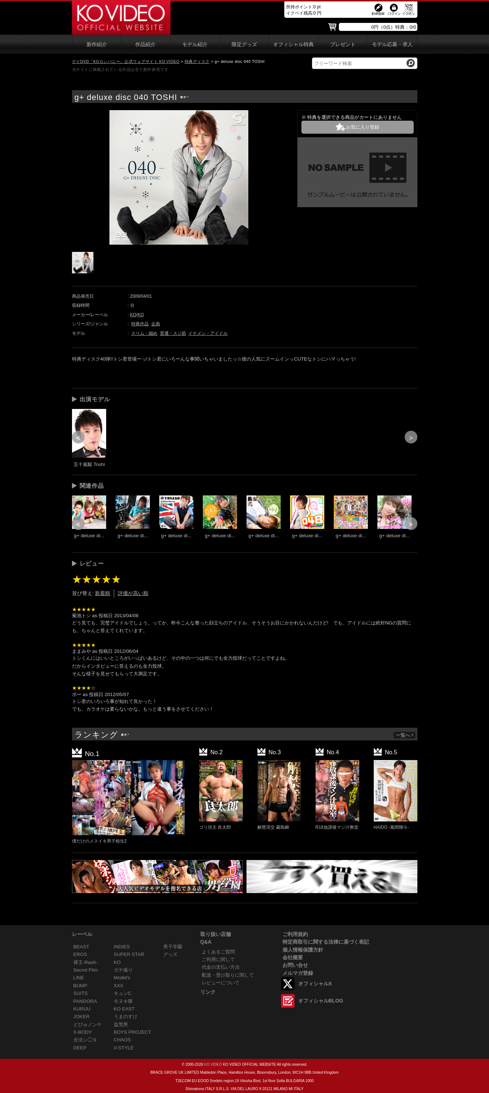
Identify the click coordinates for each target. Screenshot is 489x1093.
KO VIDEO (213, 1064)
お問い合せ (295, 965)
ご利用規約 (295, 934)
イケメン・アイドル (208, 333)
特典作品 (140, 323)
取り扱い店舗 (215, 934)
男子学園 (172, 946)
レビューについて (221, 982)
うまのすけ (125, 1016)
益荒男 (121, 1024)
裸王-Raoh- (85, 962)
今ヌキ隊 (123, 1001)
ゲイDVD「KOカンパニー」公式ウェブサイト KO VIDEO (126, 61)
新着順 (102, 593)
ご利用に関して (218, 959)
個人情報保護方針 (302, 950)
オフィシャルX (315, 983)
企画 (155, 323)
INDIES (122, 946)
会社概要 (292, 957)
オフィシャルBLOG (320, 1001)
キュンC (123, 993)
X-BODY (82, 1032)
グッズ (170, 954)
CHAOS (122, 1039)
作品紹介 (145, 44)
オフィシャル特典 (293, 44)
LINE (78, 977)
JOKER (81, 1016)
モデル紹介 (195, 44)
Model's (122, 977)
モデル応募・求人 (392, 44)
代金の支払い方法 (221, 967)
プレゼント (343, 44)
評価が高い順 (133, 593)
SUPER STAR (129, 954)
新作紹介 (97, 44)
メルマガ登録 (297, 973)
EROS (80, 954)
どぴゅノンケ (87, 1024)
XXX (119, 985)
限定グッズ (244, 44)
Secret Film (85, 970)
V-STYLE (124, 1047)
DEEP (80, 1047)
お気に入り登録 (362, 127)
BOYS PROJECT (132, 1032)
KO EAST (124, 1009)
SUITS (80, 993)
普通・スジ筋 (173, 333)
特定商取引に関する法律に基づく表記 (325, 942)
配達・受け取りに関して (228, 975)
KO (133, 314)
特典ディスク (197, 61)
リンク (208, 992)
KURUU (82, 1009)
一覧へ (405, 735)
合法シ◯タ (85, 1039)
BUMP (80, 985)
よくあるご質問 (218, 952)
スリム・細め (144, 333)
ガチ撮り (123, 970)
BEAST (81, 946)
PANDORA (85, 1001)
